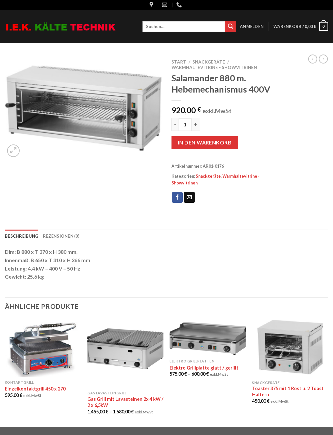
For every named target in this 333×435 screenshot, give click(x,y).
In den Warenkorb (205, 142)
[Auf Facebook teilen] (177, 197)
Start (178, 61)
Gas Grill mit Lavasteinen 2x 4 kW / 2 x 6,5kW (125, 402)
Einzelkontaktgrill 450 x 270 (35, 388)
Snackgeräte (208, 61)
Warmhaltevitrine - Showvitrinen (214, 67)
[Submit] (230, 26)
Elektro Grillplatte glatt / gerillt (204, 368)
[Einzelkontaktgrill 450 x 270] (43, 347)
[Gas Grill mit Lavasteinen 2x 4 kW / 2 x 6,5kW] (125, 353)
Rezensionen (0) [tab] (61, 236)
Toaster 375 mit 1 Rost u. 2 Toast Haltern (288, 391)
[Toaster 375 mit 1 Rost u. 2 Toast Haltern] (290, 347)
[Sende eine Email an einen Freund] (189, 197)
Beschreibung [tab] (21, 236)
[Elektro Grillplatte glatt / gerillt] (208, 337)
